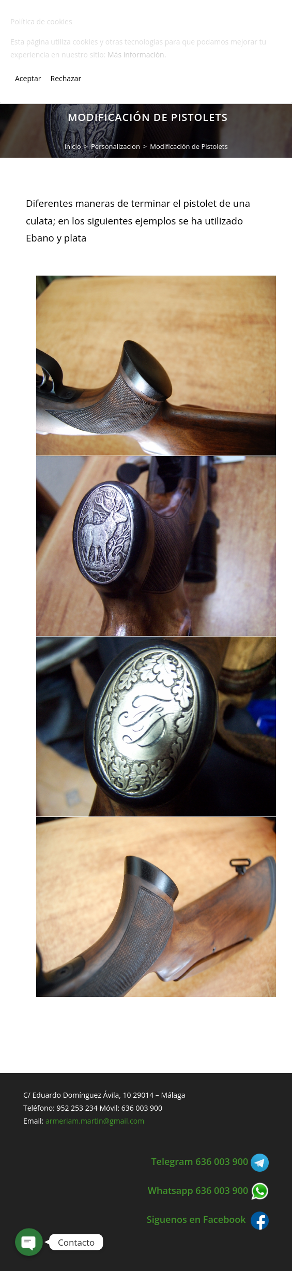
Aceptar (28, 78)
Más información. (136, 54)
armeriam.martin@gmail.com (94, 1121)
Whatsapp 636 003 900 (208, 1190)
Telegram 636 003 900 (210, 1161)
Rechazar (65, 78)
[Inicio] (72, 146)
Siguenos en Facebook (208, 1219)
